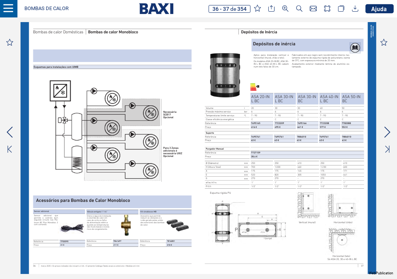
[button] (46, 8)
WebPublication (381, 273)
